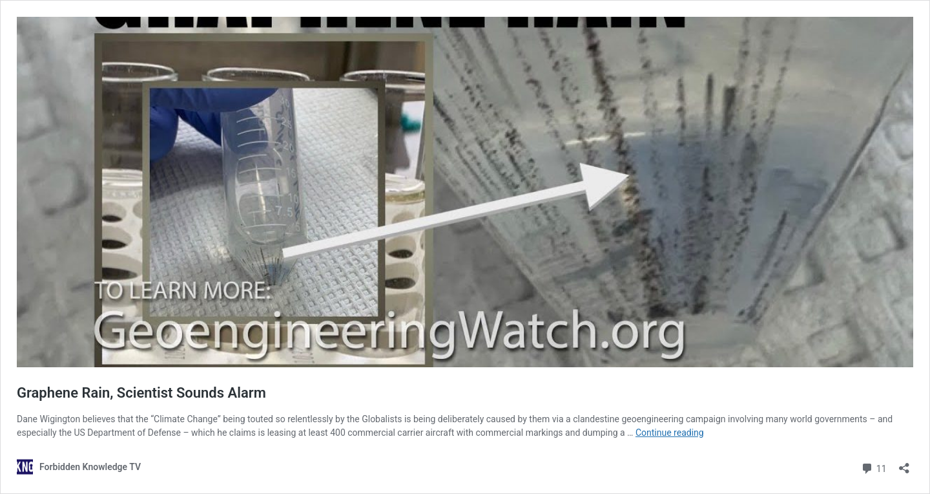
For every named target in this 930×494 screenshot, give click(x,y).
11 (873, 467)
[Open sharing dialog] (904, 464)
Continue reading (670, 432)
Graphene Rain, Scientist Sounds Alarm (141, 393)
